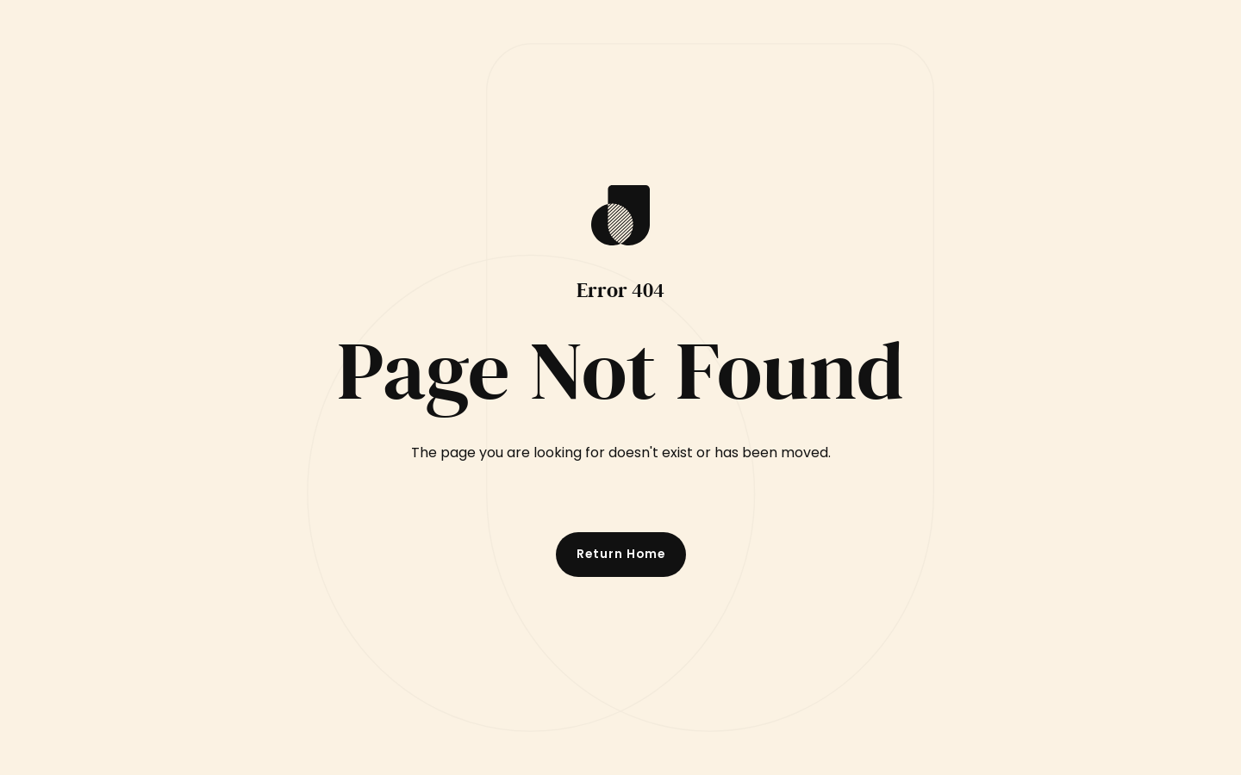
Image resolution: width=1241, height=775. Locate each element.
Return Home (621, 554)
